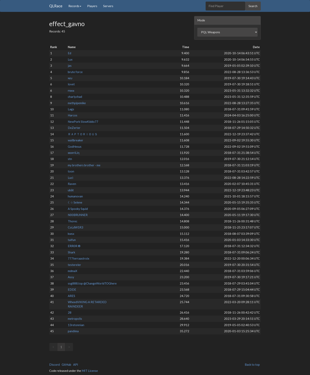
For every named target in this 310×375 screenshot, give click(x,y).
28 (69, 312)
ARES (71, 296)
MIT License (90, 370)
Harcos (72, 115)
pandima (73, 331)
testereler (74, 264)
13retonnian (76, 325)
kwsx (71, 233)
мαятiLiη (73, 152)
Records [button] (74, 6)
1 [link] (61, 347)
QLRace (55, 6)
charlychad (75, 96)
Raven (72, 184)
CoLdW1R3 (75, 227)
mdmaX (72, 271)
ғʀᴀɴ (71, 90)
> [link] (69, 347)
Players (92, 6)
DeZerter (74, 127)
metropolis (75, 318)
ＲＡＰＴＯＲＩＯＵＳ (82, 134)
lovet (71, 84)
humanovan (75, 196)
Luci (70, 177)
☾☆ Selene (75, 202)
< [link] (53, 347)
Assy (71, 277)
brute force (75, 72)
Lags (71, 109)
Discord (54, 364)
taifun (72, 240)
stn (70, 159)
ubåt (71, 190)
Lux (70, 59)
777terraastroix (78, 258)
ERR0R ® (74, 246)
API (75, 364)
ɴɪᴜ (70, 78)
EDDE (72, 289)
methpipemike (77, 103)
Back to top (252, 364)
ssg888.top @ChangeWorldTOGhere (92, 283)
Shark (71, 252)
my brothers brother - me (84, 165)
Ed (69, 53)
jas (70, 65)
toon (71, 171)
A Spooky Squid (78, 208)
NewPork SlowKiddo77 (83, 121)
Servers (108, 6)
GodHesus (74, 146)
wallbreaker (75, 140)
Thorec (72, 221)
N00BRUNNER (78, 215)
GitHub (66, 364)
